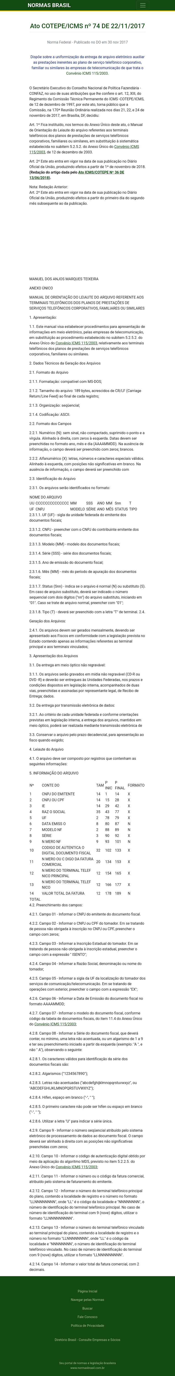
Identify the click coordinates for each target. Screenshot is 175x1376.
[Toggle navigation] (142, 5)
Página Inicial (87, 1291)
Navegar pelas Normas (87, 1300)
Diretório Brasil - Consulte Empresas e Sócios (87, 1340)
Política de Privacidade (87, 1326)
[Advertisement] (87, 241)
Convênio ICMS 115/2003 (87, 73)
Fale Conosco (87, 1317)
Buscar (87, 1309)
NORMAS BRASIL (49, 5)
